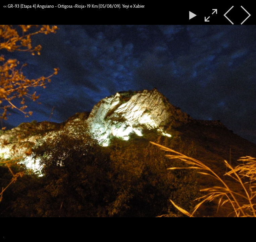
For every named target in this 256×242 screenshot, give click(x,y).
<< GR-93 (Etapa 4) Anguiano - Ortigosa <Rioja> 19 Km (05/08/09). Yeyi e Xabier (74, 6)
